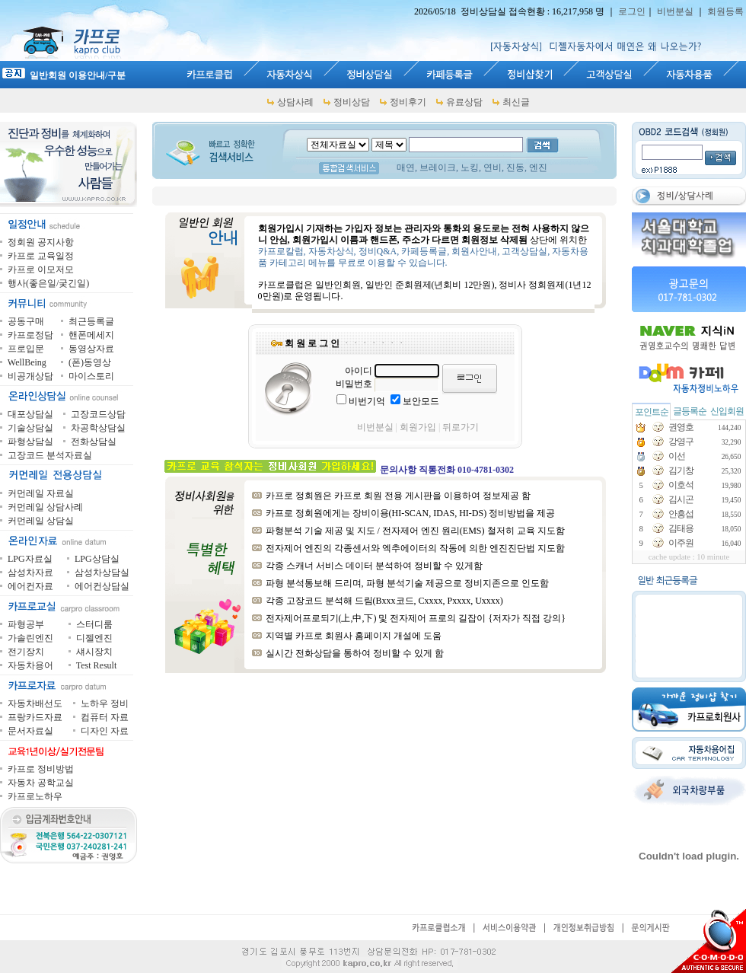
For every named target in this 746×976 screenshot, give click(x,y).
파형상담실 (30, 441)
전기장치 (26, 651)
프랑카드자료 (35, 717)
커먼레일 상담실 (41, 520)
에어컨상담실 (102, 586)
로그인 (632, 11)
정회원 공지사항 (41, 242)
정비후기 (408, 102)
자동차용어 (30, 665)
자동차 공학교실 (41, 782)
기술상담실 (30, 428)
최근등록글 (91, 321)
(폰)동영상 (90, 362)
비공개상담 (30, 376)
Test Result (96, 665)
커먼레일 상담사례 (45, 507)
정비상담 (351, 102)
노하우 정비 (105, 703)
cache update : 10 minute (689, 557)
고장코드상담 (98, 414)
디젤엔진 (94, 638)
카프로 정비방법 (41, 769)
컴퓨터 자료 (105, 717)
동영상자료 (91, 348)
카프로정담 (30, 335)
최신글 (516, 102)
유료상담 (464, 102)
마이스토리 (91, 376)
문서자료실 (30, 731)
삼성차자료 (30, 572)
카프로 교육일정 (41, 255)
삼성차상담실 (102, 572)
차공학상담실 (98, 428)
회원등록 (725, 11)
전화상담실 (93, 441)
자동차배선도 (35, 703)
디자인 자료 (105, 731)
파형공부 (26, 624)
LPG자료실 (30, 558)
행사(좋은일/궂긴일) (48, 283)
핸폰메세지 (91, 335)
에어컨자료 (30, 586)
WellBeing (27, 362)
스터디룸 (94, 624)
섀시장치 (94, 651)
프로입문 (26, 348)
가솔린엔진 (30, 638)
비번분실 (675, 11)
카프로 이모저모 (41, 269)
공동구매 (26, 321)
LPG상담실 (97, 558)
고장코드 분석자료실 (50, 455)
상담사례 (295, 102)
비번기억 (367, 401)
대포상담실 (30, 414)
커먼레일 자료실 (41, 493)
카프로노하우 (35, 796)
